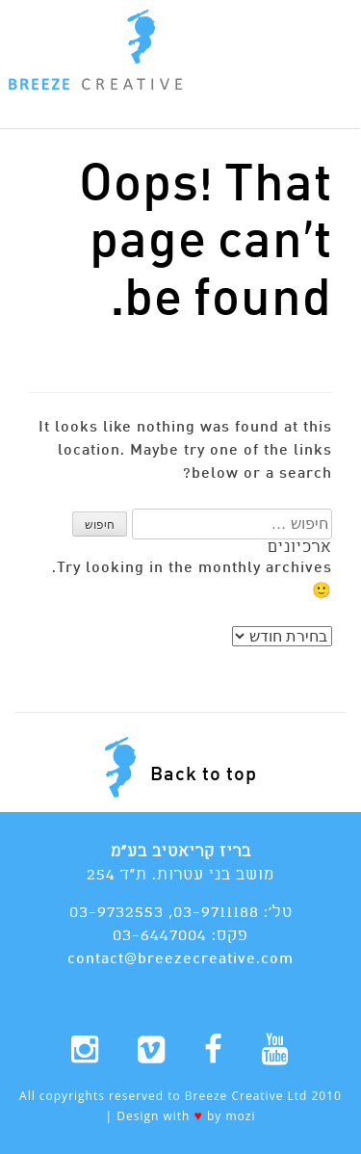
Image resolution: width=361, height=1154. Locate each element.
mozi (240, 1116)
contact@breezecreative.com (180, 959)
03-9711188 (216, 913)
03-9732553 (116, 913)
